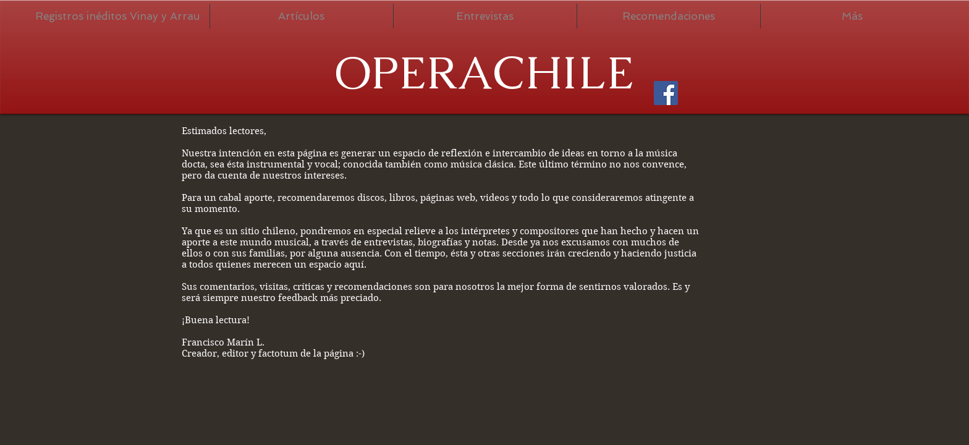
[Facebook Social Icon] (666, 93)
